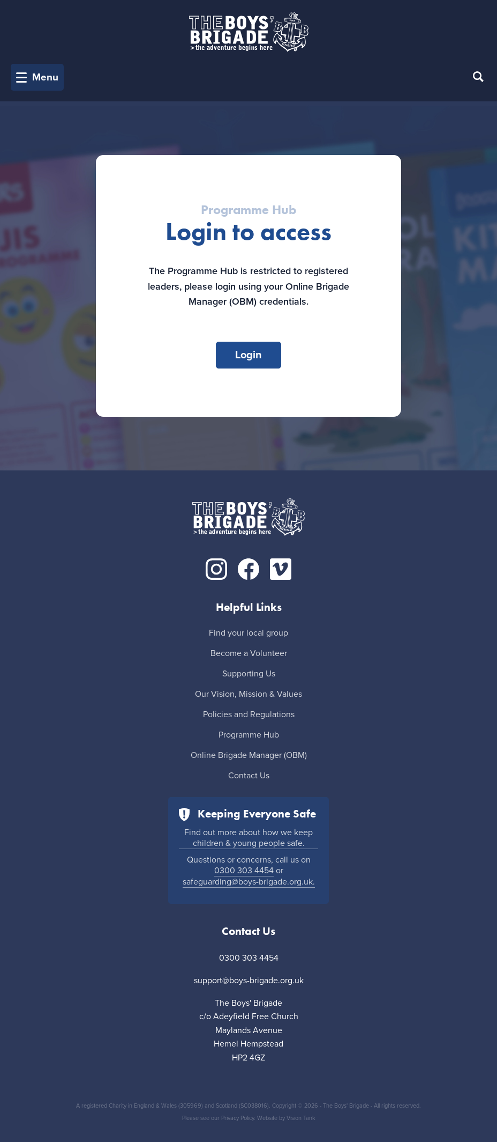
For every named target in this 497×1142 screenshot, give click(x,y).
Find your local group (248, 633)
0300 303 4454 (244, 870)
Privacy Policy (237, 1118)
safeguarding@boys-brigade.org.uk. (249, 881)
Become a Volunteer (248, 653)
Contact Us (248, 775)
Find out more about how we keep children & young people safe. (248, 838)
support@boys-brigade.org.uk (249, 980)
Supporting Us (248, 673)
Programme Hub (249, 735)
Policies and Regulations (249, 714)
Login (248, 355)
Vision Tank (301, 1118)
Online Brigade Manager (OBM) (249, 755)
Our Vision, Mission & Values (248, 694)
